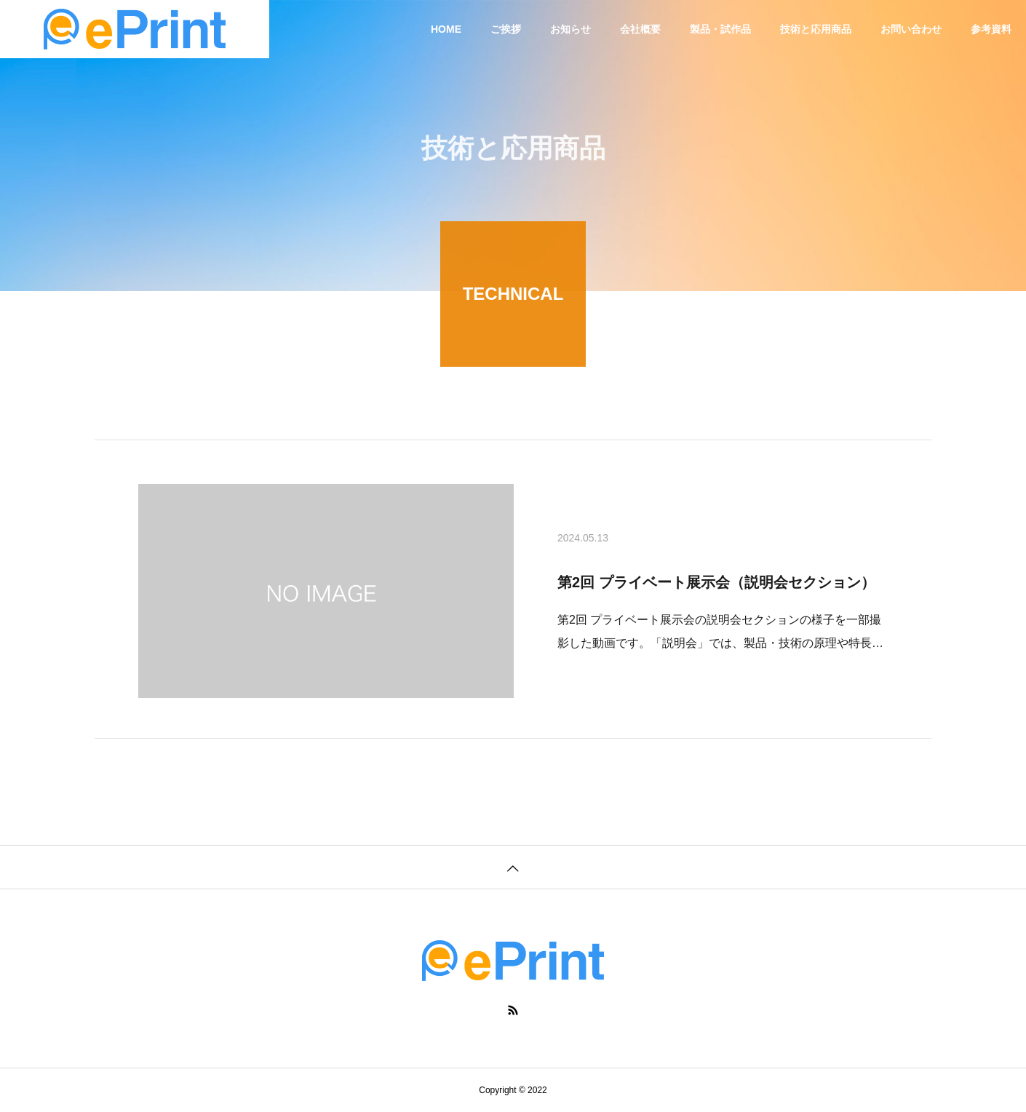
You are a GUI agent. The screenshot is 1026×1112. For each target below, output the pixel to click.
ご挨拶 (505, 29)
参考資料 (991, 29)
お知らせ (570, 29)
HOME (446, 29)
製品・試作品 (720, 29)
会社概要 (640, 29)
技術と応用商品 (815, 29)
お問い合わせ (911, 29)
